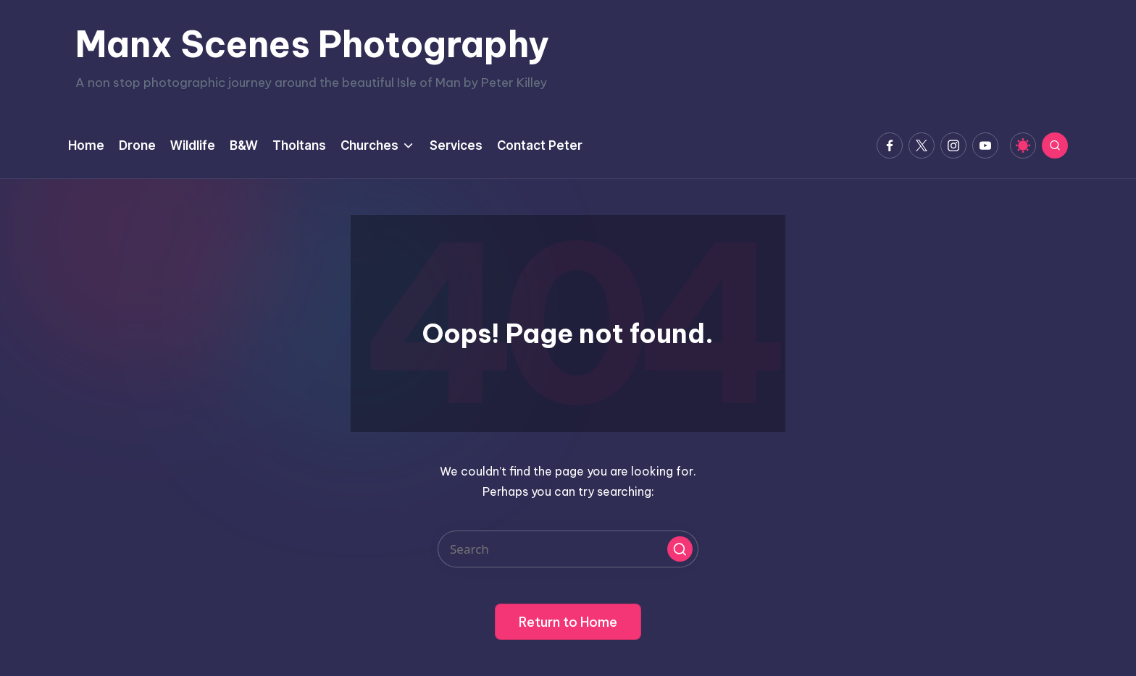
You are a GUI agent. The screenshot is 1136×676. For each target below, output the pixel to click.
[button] (680, 549)
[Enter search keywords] (568, 549)
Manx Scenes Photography (312, 44)
